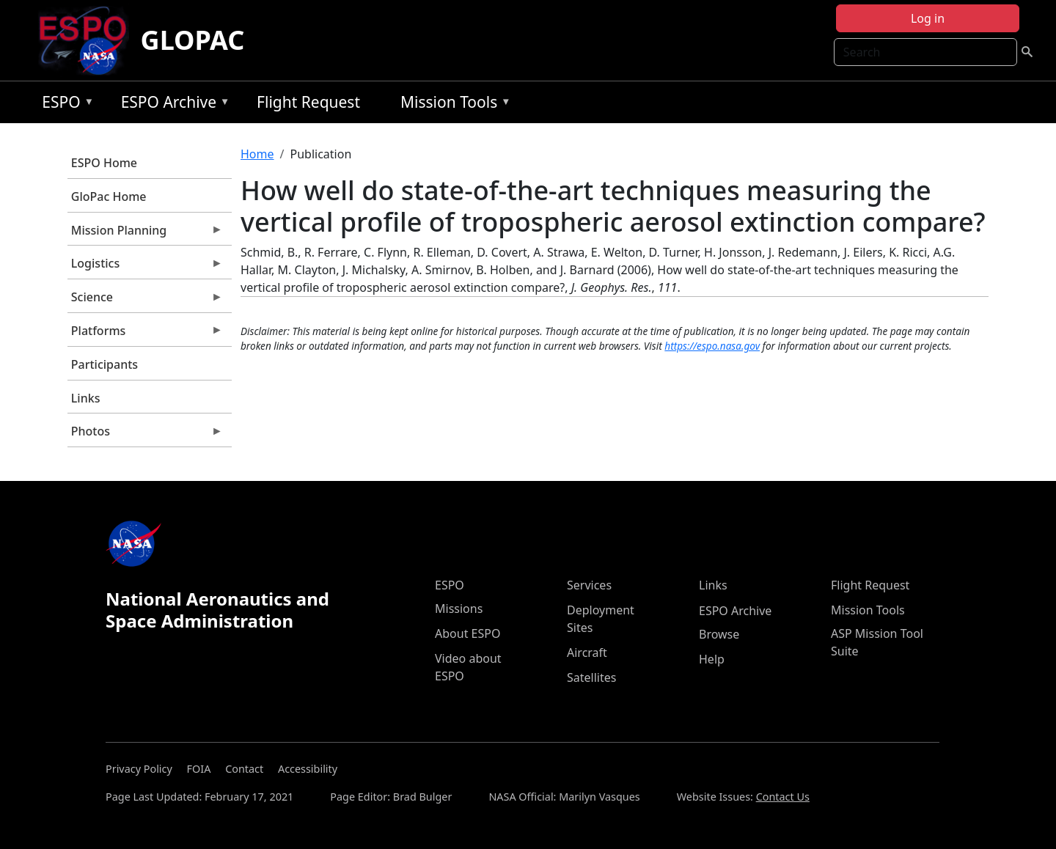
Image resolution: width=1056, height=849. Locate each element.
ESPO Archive (172, 104)
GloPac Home (109, 196)
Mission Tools (452, 104)
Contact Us (783, 797)
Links (85, 398)
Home (257, 154)
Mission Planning (145, 234)
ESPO (64, 104)
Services (589, 585)
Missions (459, 608)
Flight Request (308, 102)
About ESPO (467, 633)
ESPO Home (104, 163)
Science (145, 300)
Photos (145, 434)
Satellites (591, 677)
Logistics (145, 267)
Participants (104, 364)
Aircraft (587, 652)
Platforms (145, 334)
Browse (719, 634)
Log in (928, 18)
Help (712, 659)
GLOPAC (193, 40)
